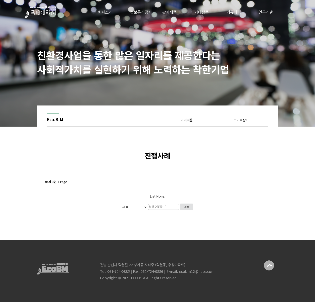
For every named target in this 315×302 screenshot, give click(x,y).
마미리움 (187, 120)
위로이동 (269, 265)
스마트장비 (241, 120)
